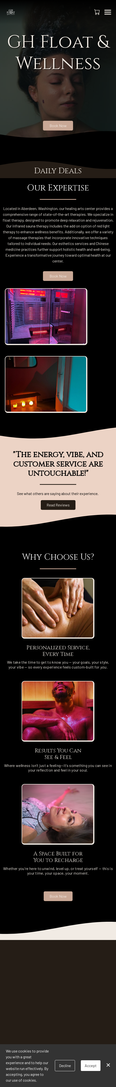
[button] (97, 12)
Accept (91, 1065)
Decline (65, 1065)
